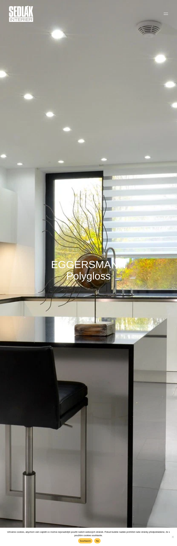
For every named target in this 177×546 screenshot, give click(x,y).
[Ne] (172, 537)
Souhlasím (85, 541)
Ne (97, 541)
